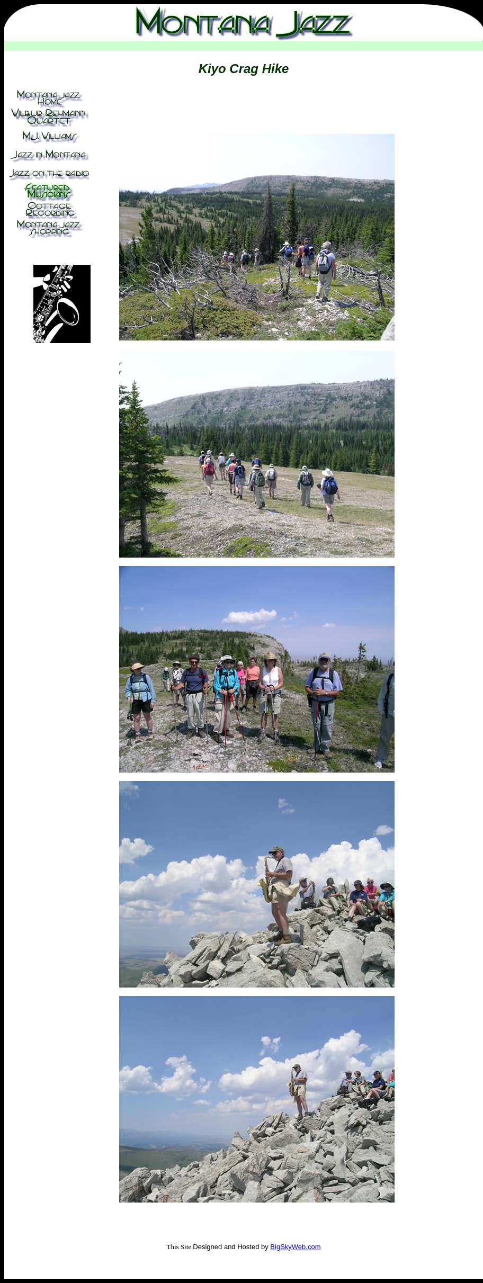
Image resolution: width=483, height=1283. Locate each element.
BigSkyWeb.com (295, 1247)
